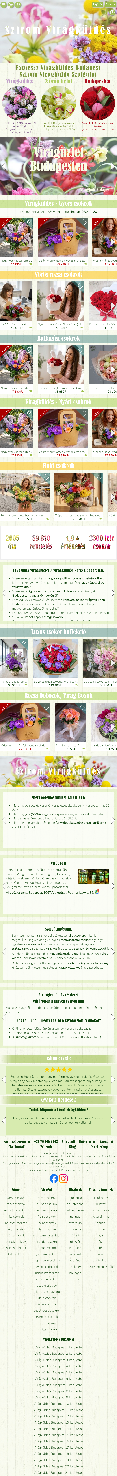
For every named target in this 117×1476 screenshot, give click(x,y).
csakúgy (75, 1267)
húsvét (101, 1204)
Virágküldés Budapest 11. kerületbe (59, 1410)
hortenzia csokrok (47, 1279)
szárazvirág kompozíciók (90, 948)
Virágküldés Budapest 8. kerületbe (59, 1391)
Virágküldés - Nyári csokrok (58, 402)
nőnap (101, 1223)
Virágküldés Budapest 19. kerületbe (59, 1460)
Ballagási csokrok (58, 339)
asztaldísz (18, 948)
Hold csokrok (58, 466)
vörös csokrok (16, 1198)
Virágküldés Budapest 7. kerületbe (59, 1385)
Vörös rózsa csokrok (58, 275)
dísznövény (78, 963)
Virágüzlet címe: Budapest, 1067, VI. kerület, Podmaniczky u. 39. (52, 892)
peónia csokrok (47, 1304)
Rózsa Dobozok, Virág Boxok (58, 696)
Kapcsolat (106, 1141)
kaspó (62, 967)
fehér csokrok (16, 1204)
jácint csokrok (47, 1223)
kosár (79, 967)
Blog (72, 1147)
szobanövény (99, 963)
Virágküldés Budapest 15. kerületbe (59, 1435)
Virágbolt (68, 1141)
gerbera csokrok (47, 1254)
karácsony (101, 1198)
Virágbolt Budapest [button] (95, 190)
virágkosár (53, 948)
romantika (75, 1198)
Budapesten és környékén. (58, 126)
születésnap (75, 1204)
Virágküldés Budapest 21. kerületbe (59, 1472)
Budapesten (97, 81)
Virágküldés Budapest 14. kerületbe (59, 1429)
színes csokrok (16, 1248)
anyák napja (101, 1210)
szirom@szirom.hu (27, 1037)
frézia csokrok (47, 1216)
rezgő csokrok (46, 1323)
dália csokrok (47, 1298)
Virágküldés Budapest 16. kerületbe (59, 1441)
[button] (113, 166)
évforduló (75, 1223)
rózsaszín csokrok (16, 1210)
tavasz (101, 1229)
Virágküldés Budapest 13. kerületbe (59, 1422)
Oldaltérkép (99, 1147)
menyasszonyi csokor (75, 940)
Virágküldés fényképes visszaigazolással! (19, 127)
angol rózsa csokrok (47, 1310)
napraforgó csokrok (47, 1260)
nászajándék (75, 1229)
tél (101, 1248)
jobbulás (75, 1248)
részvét (75, 1241)
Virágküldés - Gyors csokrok (58, 204)
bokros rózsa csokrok (47, 1291)
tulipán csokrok (47, 1204)
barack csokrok (16, 1241)
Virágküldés (19, 81)
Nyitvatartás (87, 1141)
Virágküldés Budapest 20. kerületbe (59, 1466)
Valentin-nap (101, 1216)
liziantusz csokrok (47, 1273)
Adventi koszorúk (101, 1267)
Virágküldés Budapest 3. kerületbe (59, 1360)
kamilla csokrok (47, 1329)
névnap (75, 1216)
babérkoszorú (66, 958)
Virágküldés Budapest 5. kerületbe (59, 1372)
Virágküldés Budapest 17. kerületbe (59, 1447)
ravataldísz (44, 958)
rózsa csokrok (47, 1198)
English (97, 4)
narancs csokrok (16, 1223)
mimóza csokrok (47, 1317)
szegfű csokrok (47, 1285)
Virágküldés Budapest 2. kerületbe (59, 1353)
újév (101, 1254)
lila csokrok (16, 1216)
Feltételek (47, 1147)
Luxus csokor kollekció (58, 632)
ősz (101, 1241)
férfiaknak (75, 1254)
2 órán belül (58, 81)
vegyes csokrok (47, 1210)
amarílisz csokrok (47, 1267)
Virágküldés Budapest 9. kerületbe (59, 1397)
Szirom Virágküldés (58, 31)
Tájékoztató (17, 1147)
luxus (75, 1279)
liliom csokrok (47, 1229)
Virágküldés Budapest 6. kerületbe (59, 1378)
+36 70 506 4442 (46, 1141)
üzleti (75, 1235)
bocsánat (75, 1260)
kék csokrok (16, 1254)
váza (71, 967)
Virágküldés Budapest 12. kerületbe (59, 1416)
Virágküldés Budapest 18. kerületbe (59, 1454)
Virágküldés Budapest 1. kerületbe (59, 1347)
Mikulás (101, 1260)
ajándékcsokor (35, 944)
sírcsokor (30, 958)
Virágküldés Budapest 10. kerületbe (59, 1404)
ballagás (75, 1273)
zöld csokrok (16, 1235)
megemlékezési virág (63, 954)
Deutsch (110, 4)
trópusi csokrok (47, 1248)
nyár (101, 1235)
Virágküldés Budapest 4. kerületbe (59, 1366)
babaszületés (75, 1210)
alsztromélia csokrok (47, 1235)
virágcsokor (76, 935)
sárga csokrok (16, 1229)
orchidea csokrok (47, 1241)
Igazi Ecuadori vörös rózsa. (97, 126)
